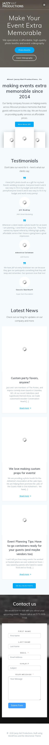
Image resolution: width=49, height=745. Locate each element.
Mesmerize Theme (33, 736)
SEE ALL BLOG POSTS (24, 586)
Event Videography (24, 58)
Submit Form (17, 705)
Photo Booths (24, 50)
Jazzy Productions (12, 5)
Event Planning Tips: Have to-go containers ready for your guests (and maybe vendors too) (24, 548)
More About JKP (24, 124)
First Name (24, 631)
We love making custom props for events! (24, 471)
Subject (24, 664)
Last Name (24, 642)
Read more (24, 408)
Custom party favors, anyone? (24, 380)
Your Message (23, 674)
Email (23, 653)
